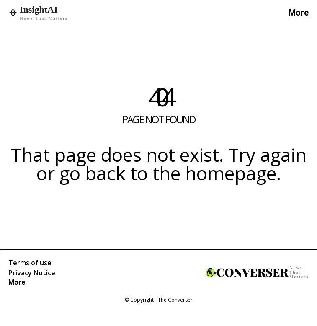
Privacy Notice (31, 272)
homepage (230, 173)
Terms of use (30, 262)
